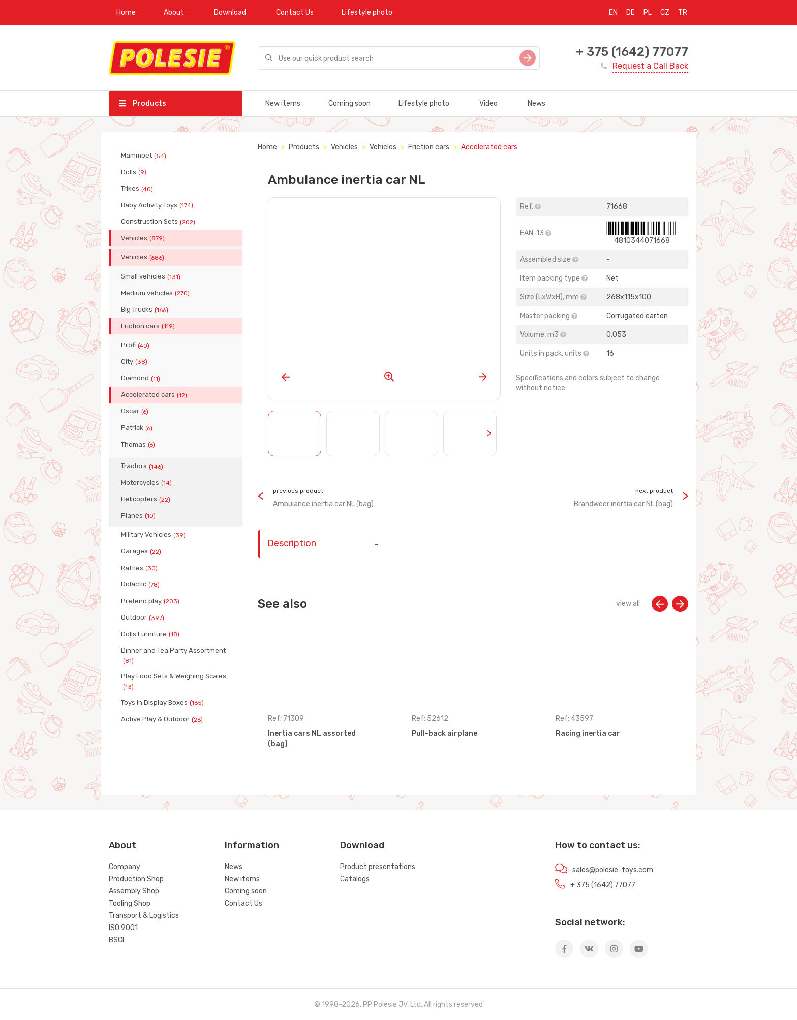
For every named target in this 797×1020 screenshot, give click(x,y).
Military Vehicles (154, 535)
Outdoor (143, 617)
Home (126, 12)
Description (291, 543)
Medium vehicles (156, 293)
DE (630, 12)
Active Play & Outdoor (163, 719)
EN (613, 12)
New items (282, 103)
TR (682, 12)
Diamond (141, 378)
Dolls (134, 172)
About (174, 12)
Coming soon (349, 103)
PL (647, 12)
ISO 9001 (123, 927)
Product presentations (377, 866)
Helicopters (146, 499)
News (536, 103)
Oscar (135, 411)
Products (142, 103)
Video (488, 103)
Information (252, 845)
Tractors (143, 466)
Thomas (139, 445)
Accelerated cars (155, 395)
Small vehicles (151, 276)
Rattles (140, 568)
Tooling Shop (129, 903)
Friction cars (149, 326)
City (135, 362)
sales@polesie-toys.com (612, 870)
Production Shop (136, 879)
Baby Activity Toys (158, 205)
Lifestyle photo (367, 12)
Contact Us (295, 12)
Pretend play (151, 601)
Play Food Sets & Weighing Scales (173, 681)
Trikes (138, 188)
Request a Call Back (650, 66)
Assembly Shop (134, 891)
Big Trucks (145, 309)
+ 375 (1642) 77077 (632, 52)
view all (628, 603)
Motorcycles (147, 483)
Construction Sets (159, 222)
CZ (664, 12)
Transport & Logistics (144, 915)
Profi (136, 345)
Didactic (141, 584)
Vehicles (144, 238)
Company (124, 866)
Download (230, 12)
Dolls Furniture (151, 634)
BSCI (116, 940)
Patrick (138, 428)
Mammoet (144, 155)
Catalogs (355, 879)
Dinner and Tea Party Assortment (173, 655)
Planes (139, 516)
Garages (142, 551)
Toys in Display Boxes (163, 703)
